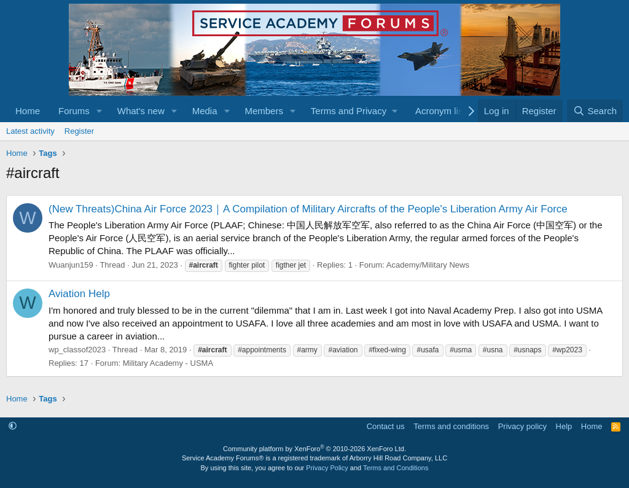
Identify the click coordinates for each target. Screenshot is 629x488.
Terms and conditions (451, 426)
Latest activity (30, 131)
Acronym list (440, 111)
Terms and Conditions (395, 467)
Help (564, 426)
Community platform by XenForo (314, 448)
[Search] (595, 110)
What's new (141, 111)
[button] (99, 110)
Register (79, 131)
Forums (74, 111)
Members (263, 111)
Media (204, 111)
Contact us (386, 426)
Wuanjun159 (71, 264)
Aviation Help (79, 294)
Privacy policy (522, 426)
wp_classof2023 (77, 349)
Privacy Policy (327, 467)
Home (27, 111)
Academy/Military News (427, 264)
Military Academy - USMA (168, 363)
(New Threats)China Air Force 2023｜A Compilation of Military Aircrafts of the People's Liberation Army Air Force (308, 209)
